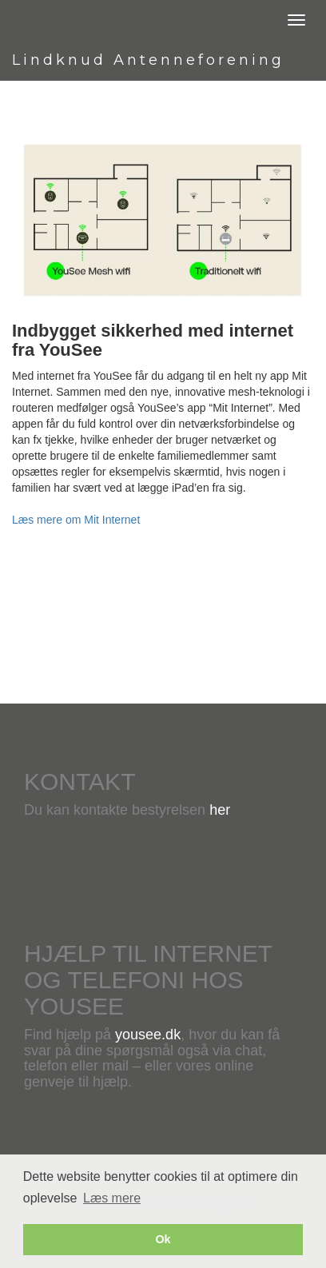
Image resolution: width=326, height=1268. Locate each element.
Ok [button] (162, 1239)
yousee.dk (148, 1035)
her (219, 810)
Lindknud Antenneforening (148, 60)
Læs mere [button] (112, 1198)
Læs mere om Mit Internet (76, 519)
